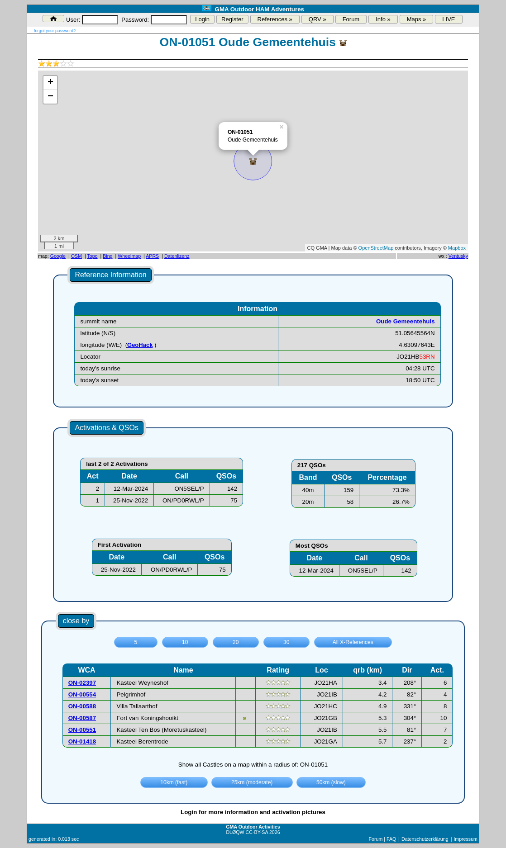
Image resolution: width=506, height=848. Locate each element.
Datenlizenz (177, 256)
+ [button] (50, 83)
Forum (351, 19)
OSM (76, 256)
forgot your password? (55, 30)
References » (275, 19)
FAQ (391, 839)
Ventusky (458, 256)
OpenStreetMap (376, 248)
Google (58, 256)
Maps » (416, 19)
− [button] (50, 97)
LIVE (448, 19)
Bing (107, 256)
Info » (383, 19)
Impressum (465, 839)
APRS (152, 256)
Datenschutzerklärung (425, 839)
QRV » (317, 19)
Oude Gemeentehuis (405, 321)
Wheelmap (129, 256)
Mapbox (457, 248)
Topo (92, 256)
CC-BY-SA (257, 832)
